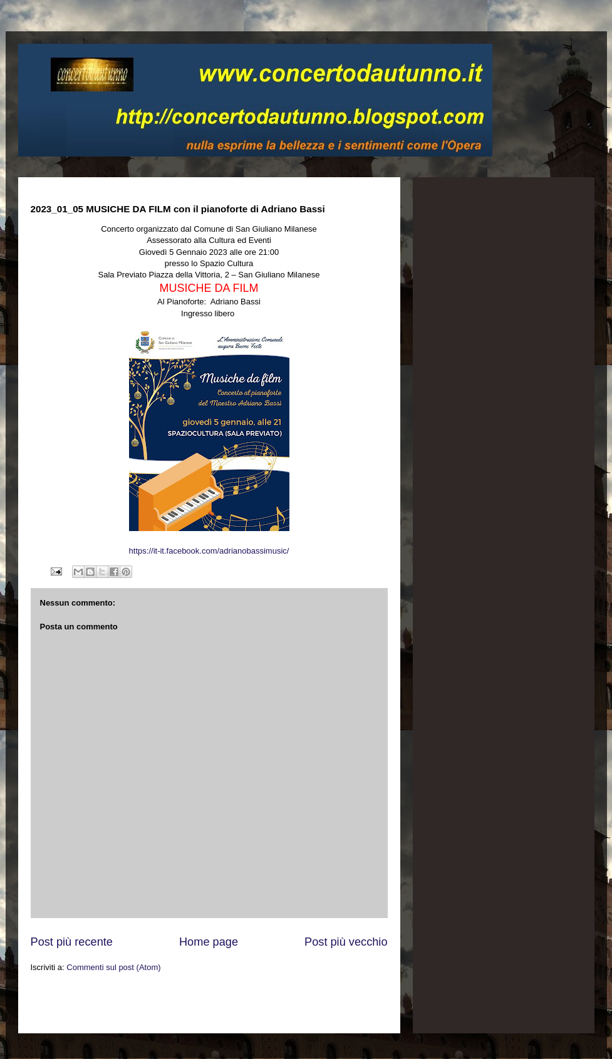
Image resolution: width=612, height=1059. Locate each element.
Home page (208, 942)
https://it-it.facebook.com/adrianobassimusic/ (209, 550)
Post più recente (72, 942)
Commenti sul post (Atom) (113, 967)
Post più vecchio (345, 942)
